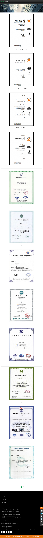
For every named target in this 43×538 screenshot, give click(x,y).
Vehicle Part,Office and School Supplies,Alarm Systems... (10, 514)
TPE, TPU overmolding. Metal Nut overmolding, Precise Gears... (12, 517)
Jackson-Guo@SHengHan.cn (8, 526)
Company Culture (4, 497)
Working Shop (3, 499)
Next (24, 486)
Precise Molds (3, 508)
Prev (19, 486)
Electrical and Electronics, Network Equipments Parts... (10, 509)
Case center (3, 502)
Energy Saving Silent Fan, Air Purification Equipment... (10, 511)
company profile (4, 496)
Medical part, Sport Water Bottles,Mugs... (8, 516)
